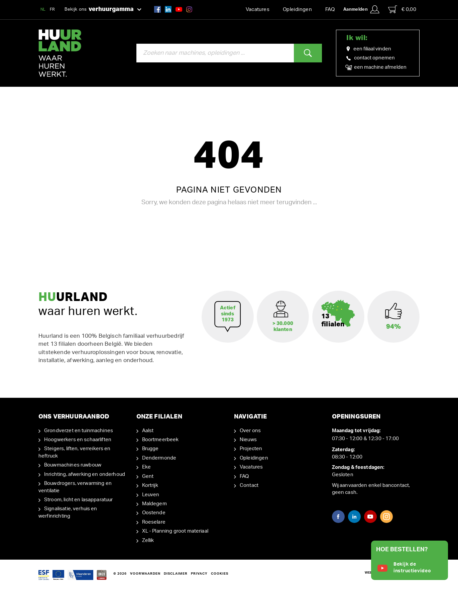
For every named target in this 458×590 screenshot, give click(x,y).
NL (43, 9)
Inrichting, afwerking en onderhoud (84, 474)
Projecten (251, 448)
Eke (146, 467)
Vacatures (257, 9)
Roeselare (153, 522)
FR (52, 9)
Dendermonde (159, 458)
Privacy (199, 573)
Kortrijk (150, 485)
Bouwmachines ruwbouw (72, 465)
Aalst (148, 430)
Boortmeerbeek (160, 439)
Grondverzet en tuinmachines (78, 430)
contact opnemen (370, 57)
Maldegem (154, 503)
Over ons (250, 430)
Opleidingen (297, 9)
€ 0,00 (402, 9)
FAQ (330, 9)
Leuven (150, 494)
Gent (148, 476)
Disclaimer (176, 573)
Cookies (219, 573)
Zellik (148, 540)
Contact (249, 485)
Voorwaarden (145, 573)
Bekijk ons (103, 9)
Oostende (153, 512)
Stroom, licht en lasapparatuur (78, 499)
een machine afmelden (376, 67)
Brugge (150, 448)
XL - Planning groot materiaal (175, 531)
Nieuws (248, 439)
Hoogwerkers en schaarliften (77, 439)
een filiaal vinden (368, 49)
